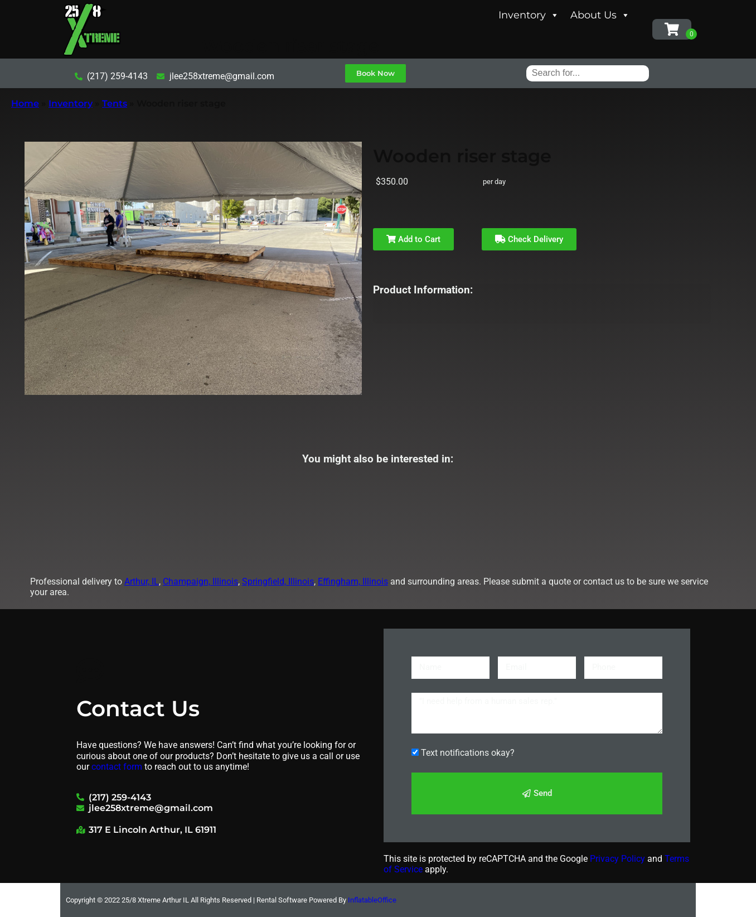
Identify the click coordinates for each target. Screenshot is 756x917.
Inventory (528, 15)
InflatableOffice (372, 900)
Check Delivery (529, 239)
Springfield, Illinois (278, 581)
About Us (600, 15)
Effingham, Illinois (353, 581)
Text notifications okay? (468, 752)
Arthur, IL (141, 581)
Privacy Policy (617, 858)
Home (25, 103)
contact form (116, 766)
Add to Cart (413, 239)
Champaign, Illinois (200, 581)
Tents (114, 103)
